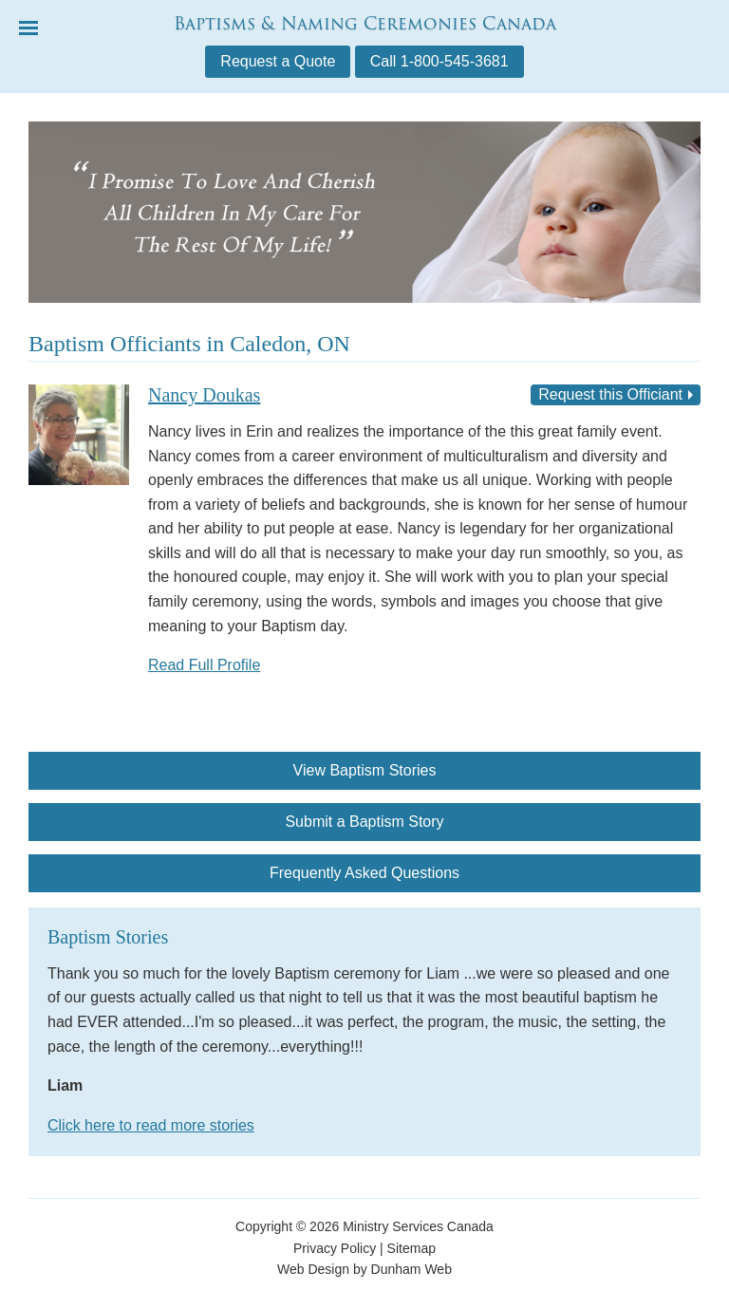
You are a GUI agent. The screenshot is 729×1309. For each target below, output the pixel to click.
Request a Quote (277, 61)
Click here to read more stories (150, 1125)
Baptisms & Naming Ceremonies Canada (365, 23)
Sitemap (411, 1248)
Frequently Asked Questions (364, 873)
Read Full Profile (204, 665)
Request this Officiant (610, 394)
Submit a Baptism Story (364, 821)
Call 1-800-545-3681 (439, 61)
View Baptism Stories (365, 770)
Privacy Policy (334, 1248)
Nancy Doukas (204, 394)
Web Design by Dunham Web (364, 1269)
